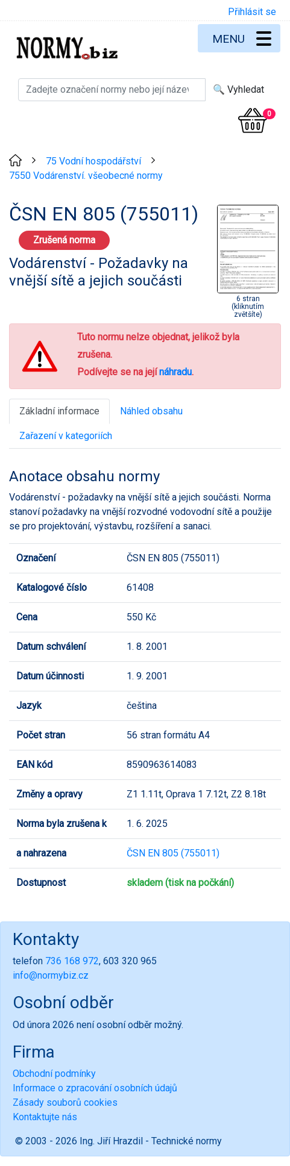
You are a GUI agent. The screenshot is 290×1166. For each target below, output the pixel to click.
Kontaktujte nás (45, 1117)
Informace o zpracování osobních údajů (95, 1088)
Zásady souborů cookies (65, 1102)
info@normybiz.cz (51, 975)
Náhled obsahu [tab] (151, 411)
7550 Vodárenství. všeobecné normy (86, 175)
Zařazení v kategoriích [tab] (65, 435)
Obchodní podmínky (54, 1073)
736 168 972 (72, 961)
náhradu (175, 372)
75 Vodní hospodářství (93, 161)
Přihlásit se (252, 11)
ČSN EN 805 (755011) (173, 853)
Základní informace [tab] (59, 411)
